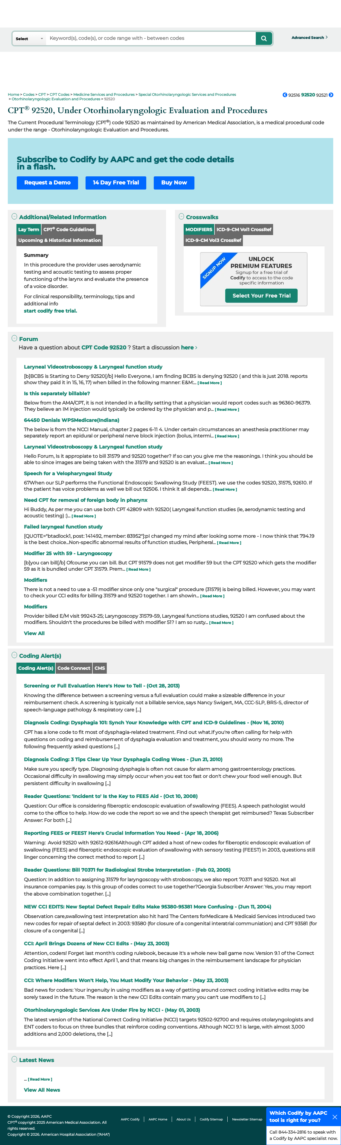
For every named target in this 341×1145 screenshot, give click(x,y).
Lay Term (28, 229)
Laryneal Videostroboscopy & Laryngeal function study (93, 367)
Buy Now (174, 182)
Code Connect (73, 668)
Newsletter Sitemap (247, 1119)
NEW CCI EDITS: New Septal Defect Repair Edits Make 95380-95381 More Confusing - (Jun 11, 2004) (147, 907)
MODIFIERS (198, 229)
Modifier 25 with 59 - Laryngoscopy (68, 553)
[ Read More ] (209, 383)
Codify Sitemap (211, 1119)
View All (34, 633)
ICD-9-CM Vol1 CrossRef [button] (244, 229)
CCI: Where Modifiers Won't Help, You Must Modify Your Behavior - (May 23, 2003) (126, 980)
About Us (183, 1119)
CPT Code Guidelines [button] (68, 229)
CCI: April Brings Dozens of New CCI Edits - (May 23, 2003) (96, 943)
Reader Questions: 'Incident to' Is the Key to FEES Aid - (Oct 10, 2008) (111, 796)
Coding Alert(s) (35, 668)
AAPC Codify (130, 1119)
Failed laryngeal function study (63, 527)
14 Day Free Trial (116, 182)
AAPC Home (158, 1119)
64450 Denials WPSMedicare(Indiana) (71, 420)
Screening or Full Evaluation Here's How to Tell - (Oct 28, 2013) (102, 686)
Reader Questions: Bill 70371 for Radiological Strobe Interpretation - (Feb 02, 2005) (127, 870)
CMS (100, 668)
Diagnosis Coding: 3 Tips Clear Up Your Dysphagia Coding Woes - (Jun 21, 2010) (123, 759)
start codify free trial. (50, 311)
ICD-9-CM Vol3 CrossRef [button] (213, 240)
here (187, 347)
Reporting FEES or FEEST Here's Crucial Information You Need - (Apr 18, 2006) (121, 833)
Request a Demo (47, 182)
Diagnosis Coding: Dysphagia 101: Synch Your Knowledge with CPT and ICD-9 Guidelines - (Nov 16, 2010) (154, 723)
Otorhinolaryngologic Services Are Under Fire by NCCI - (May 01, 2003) (112, 1010)
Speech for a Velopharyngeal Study (68, 473)
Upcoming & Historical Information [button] (59, 240)
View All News (42, 1090)
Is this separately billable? (57, 393)
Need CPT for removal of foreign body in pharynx (85, 500)
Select (22, 39)
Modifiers (35, 580)
